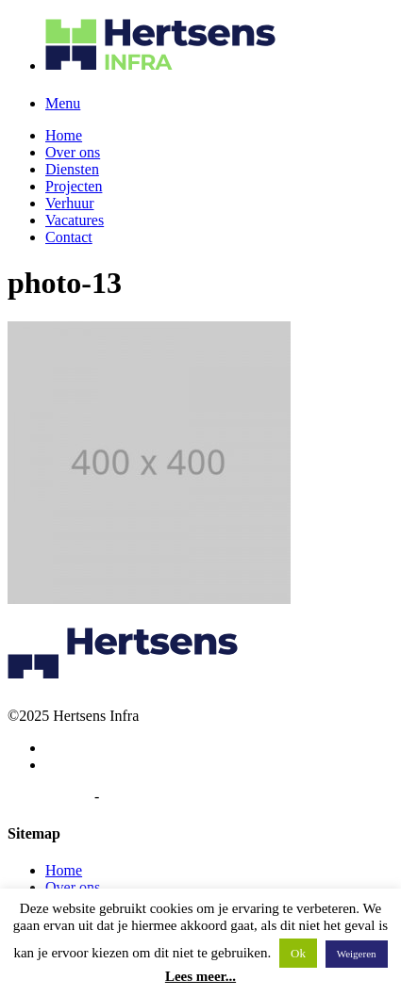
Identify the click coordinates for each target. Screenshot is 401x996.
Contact (68, 237)
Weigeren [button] (356, 953)
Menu (62, 103)
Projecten (73, 186)
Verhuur (69, 203)
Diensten (72, 169)
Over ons (72, 152)
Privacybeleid (49, 797)
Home (63, 135)
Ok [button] (298, 953)
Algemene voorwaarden (174, 797)
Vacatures (74, 220)
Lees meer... (200, 976)
